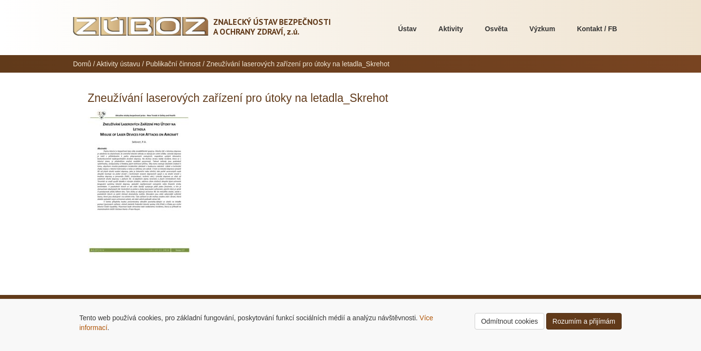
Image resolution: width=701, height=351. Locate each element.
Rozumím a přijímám (584, 321)
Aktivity (451, 29)
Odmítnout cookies (509, 321)
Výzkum (542, 29)
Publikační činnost (173, 64)
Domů (82, 64)
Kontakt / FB (597, 29)
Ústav (407, 29)
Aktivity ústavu (118, 64)
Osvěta (496, 29)
